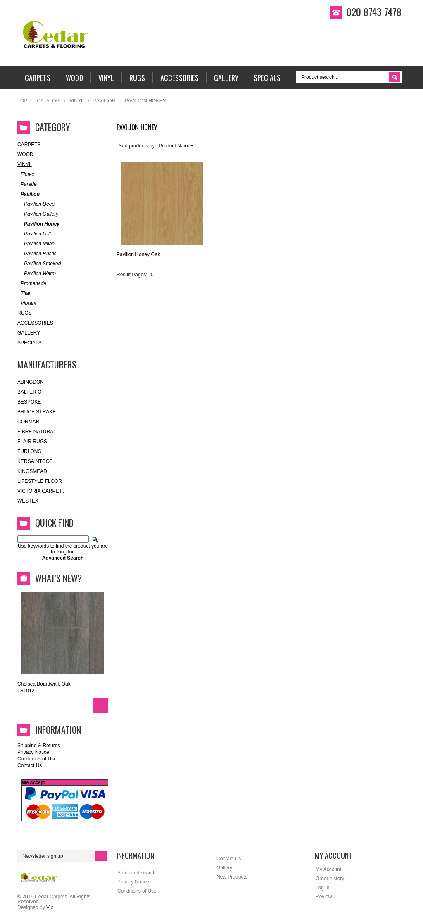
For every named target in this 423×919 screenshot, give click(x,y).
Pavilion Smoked (39, 263)
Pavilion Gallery (37, 214)
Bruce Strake (36, 412)
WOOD (25, 154)
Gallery (28, 333)
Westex (27, 501)
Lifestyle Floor (39, 481)
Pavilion (104, 101)
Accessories (35, 323)
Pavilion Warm (36, 273)
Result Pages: (131, 275)
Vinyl (76, 101)
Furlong (29, 451)
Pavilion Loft (34, 233)
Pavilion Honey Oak (138, 254)
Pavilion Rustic (37, 253)
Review (324, 897)
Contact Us (29, 765)
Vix (49, 907)
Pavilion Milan (36, 243)
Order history (330, 878)
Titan (24, 293)
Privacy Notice (33, 752)
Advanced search (136, 873)
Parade (27, 184)
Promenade (31, 283)
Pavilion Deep (36, 204)
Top (22, 101)
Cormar (28, 422)
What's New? (58, 577)
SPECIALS (29, 343)
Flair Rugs (32, 441)
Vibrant (26, 303)
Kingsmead (32, 471)
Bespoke (29, 402)
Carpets (29, 144)
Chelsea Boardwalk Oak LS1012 (44, 687)
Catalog (48, 101)
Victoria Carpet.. (40, 491)
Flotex (25, 174)
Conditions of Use (37, 759)
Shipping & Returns (38, 745)
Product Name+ (176, 146)
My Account (328, 869)
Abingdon (30, 382)
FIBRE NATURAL (36, 432)
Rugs (24, 313)
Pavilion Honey (38, 224)
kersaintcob (35, 461)
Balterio (29, 392)
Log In (322, 888)
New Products (231, 877)
